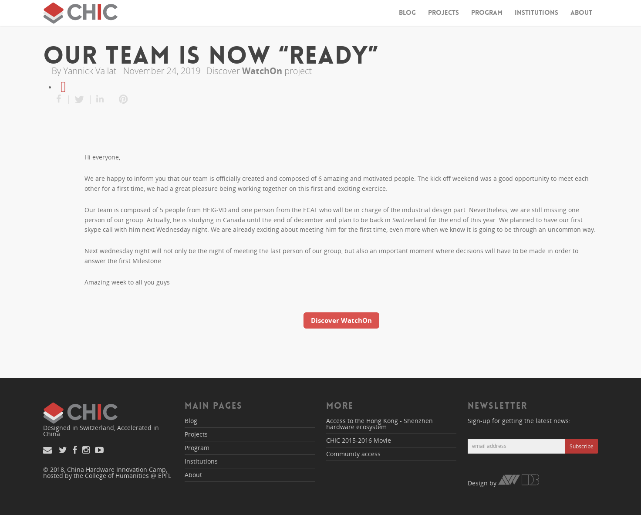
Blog (407, 12)
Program (487, 12)
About (581, 12)
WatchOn (262, 71)
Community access (353, 454)
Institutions (536, 12)
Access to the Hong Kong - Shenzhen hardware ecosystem (379, 424)
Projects (443, 12)
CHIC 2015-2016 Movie (358, 440)
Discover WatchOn (341, 320)
